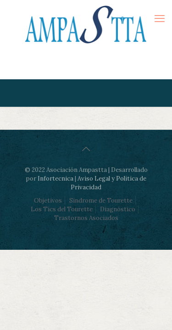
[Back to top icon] (86, 149)
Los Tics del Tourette (62, 209)
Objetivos (48, 200)
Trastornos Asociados (86, 218)
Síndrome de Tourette (101, 200)
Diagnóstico (117, 209)
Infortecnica (55, 178)
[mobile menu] (159, 18)
